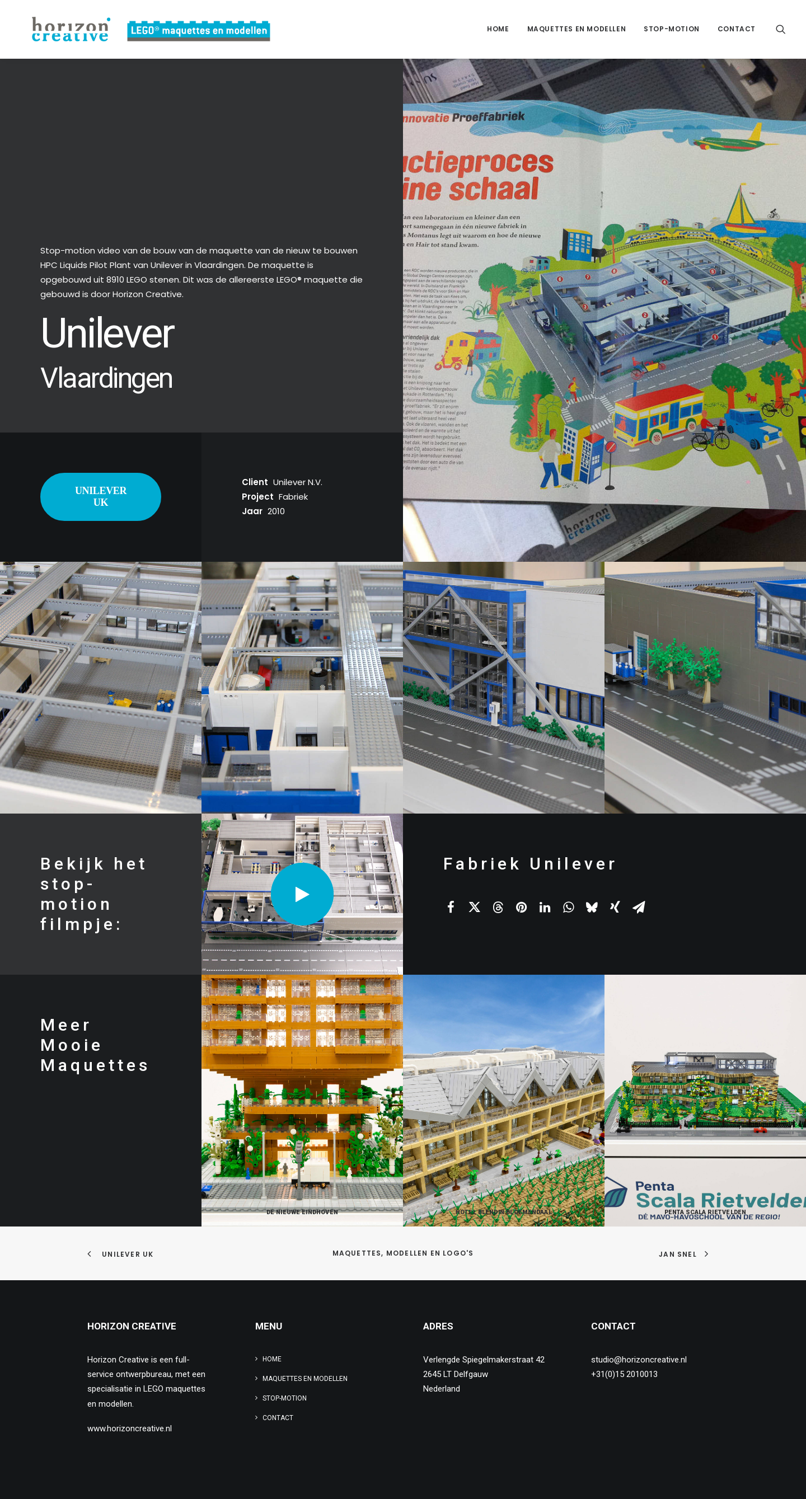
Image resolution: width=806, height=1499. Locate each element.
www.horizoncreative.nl (129, 1428)
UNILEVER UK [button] (102, 496)
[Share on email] (638, 907)
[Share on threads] (497, 907)
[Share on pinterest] (521, 907)
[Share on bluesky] (591, 907)
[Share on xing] (615, 907)
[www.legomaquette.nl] (142, 29)
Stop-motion (672, 29)
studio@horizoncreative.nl (639, 1360)
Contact (737, 29)
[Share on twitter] (474, 907)
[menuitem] (498, 29)
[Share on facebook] (450, 907)
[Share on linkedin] (544, 907)
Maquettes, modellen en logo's (403, 1253)
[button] (781, 29)
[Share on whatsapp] (568, 907)
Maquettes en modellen (576, 29)
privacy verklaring (313, 1477)
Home (498, 29)
